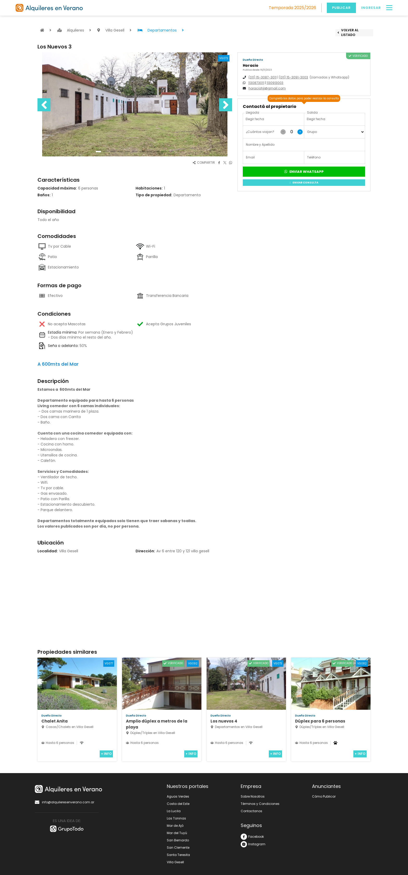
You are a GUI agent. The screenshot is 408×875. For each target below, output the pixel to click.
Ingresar (371, 7)
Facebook (252, 837)
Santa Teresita (178, 855)
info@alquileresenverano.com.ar (64, 802)
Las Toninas (176, 818)
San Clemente (178, 847)
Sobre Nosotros (253, 796)
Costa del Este (178, 803)
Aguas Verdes (178, 796)
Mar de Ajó (175, 825)
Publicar (341, 7)
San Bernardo (178, 840)
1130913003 (274, 83)
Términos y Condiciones (260, 803)
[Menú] (389, 8)
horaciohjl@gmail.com (267, 88)
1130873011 (256, 83)
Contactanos (251, 811)
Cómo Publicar (324, 796)
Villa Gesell (175, 862)
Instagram (253, 844)
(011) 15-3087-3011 (262, 77)
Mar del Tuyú (177, 833)
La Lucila (174, 811)
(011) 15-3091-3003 (293, 77)
